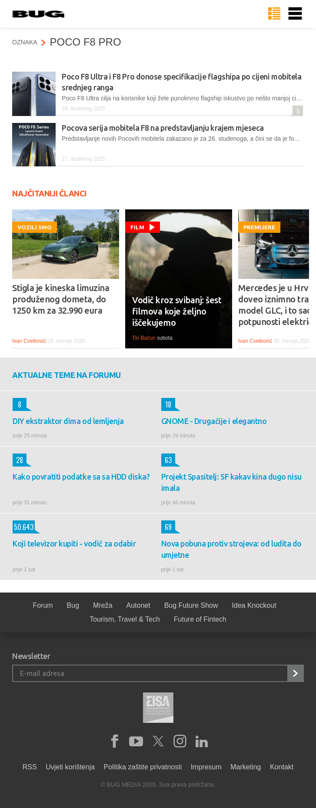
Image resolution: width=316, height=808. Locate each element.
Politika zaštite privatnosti (143, 767)
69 (166, 527)
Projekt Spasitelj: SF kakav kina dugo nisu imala (231, 482)
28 (18, 460)
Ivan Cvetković (29, 341)
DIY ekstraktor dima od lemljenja (68, 421)
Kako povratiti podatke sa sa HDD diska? (81, 476)
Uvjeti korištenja (70, 767)
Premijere (259, 227)
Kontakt (281, 767)
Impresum (206, 767)
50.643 (23, 527)
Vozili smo (34, 227)
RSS (30, 767)
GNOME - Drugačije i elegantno (214, 421)
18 (166, 404)
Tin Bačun (144, 338)
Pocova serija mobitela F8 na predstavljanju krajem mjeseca (163, 127)
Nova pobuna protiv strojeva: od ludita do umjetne (231, 549)
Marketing (245, 767)
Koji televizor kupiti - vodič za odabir (74, 543)
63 (166, 460)
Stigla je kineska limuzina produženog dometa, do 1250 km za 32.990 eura (60, 299)
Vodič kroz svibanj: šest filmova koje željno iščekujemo (176, 311)
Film (137, 227)
